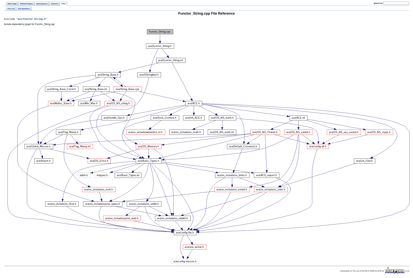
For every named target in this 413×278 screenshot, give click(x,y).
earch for (378, 3)
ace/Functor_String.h (31, 19)
